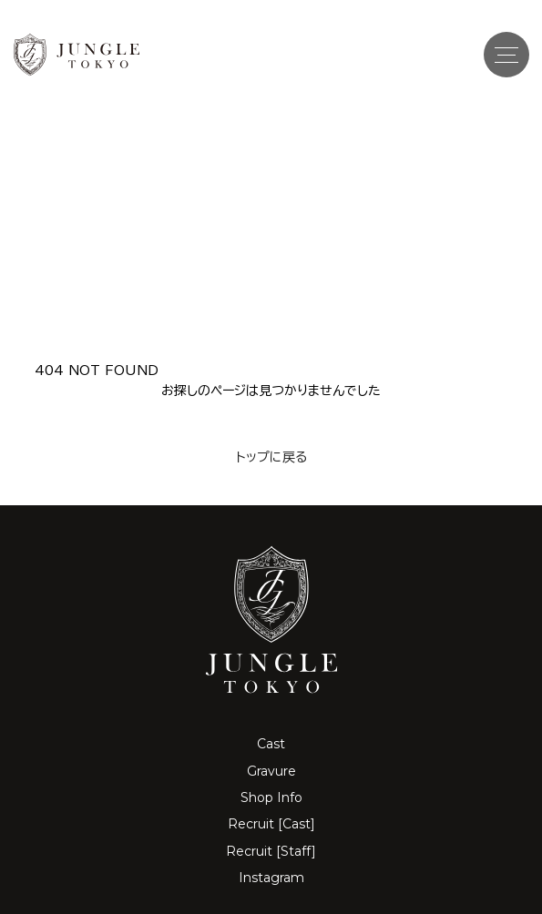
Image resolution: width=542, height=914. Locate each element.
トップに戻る (271, 457)
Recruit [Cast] (271, 824)
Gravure (271, 771)
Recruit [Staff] (271, 851)
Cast (271, 744)
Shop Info (271, 797)
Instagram (271, 877)
